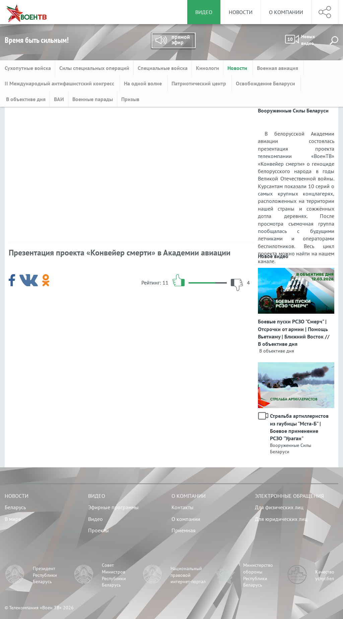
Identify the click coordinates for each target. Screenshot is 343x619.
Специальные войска (163, 68)
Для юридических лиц (281, 519)
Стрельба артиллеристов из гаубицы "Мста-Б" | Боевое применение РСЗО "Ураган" (299, 427)
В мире (13, 519)
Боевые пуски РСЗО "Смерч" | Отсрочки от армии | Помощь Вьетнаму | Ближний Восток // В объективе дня (294, 332)
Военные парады (92, 99)
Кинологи (207, 68)
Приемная (184, 530)
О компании (286, 12)
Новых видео (300, 39)
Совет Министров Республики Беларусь (114, 575)
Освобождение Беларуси (266, 83)
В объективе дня (25, 99)
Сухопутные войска (28, 68)
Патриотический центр (199, 83)
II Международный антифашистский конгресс (60, 83)
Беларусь (15, 507)
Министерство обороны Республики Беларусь (258, 575)
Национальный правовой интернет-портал (188, 575)
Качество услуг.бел (324, 575)
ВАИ (59, 99)
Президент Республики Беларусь (45, 575)
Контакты (183, 507)
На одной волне (143, 83)
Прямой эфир (173, 41)
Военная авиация (278, 68)
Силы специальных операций (94, 68)
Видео (96, 495)
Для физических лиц (279, 507)
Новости (241, 12)
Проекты (98, 530)
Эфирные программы (113, 507)
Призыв (130, 99)
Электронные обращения (289, 495)
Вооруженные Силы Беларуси (290, 448)
